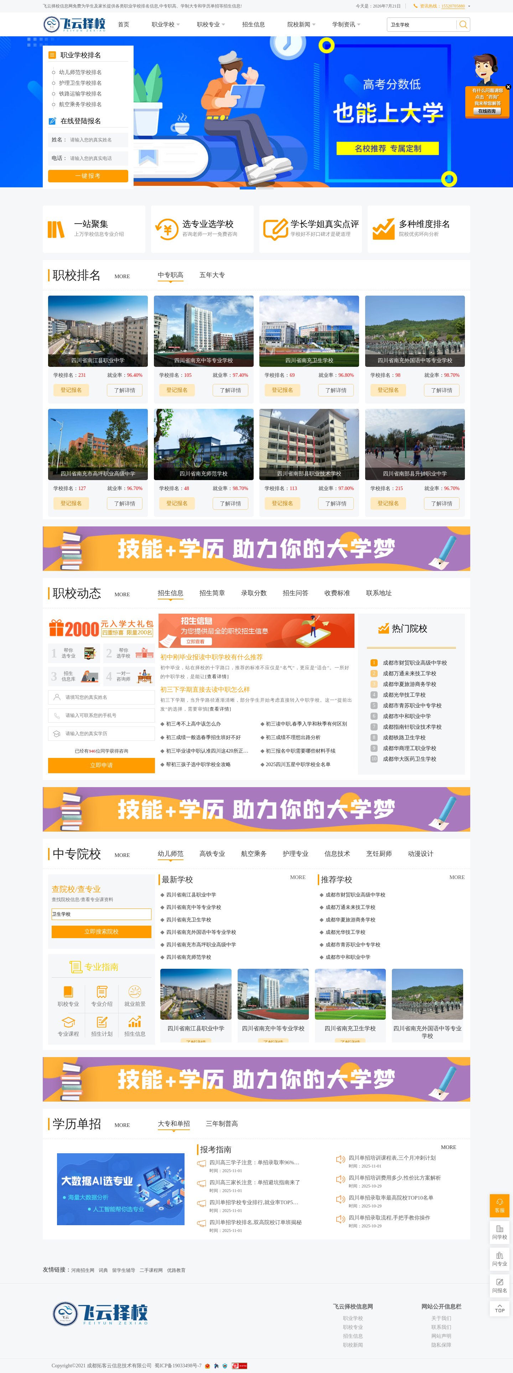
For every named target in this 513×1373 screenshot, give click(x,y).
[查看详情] (217, 676)
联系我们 (441, 1327)
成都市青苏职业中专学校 (412, 705)
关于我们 (441, 1318)
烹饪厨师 (379, 853)
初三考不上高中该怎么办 (193, 724)
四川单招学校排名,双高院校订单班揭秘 (255, 1222)
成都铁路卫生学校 (404, 737)
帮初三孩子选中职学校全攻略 (198, 764)
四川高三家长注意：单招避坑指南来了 (254, 1182)
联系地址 (379, 593)
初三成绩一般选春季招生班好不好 (203, 737)
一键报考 (88, 176)
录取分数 (254, 593)
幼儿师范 (170, 853)
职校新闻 (353, 1345)
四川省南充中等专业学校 (193, 907)
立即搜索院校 (101, 932)
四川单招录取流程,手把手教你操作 (389, 1218)
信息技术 (337, 853)
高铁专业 (212, 853)
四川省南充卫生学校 (188, 919)
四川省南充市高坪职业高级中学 (201, 944)
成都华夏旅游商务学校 (409, 684)
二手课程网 (151, 1270)
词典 (103, 1270)
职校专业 (208, 24)
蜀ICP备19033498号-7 (178, 1365)
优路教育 (176, 1270)
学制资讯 (343, 24)
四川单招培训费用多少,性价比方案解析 (395, 1178)
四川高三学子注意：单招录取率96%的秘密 (255, 1162)
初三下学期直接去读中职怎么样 (205, 689)
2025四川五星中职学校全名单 (298, 764)
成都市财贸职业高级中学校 (415, 663)
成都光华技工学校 (404, 695)
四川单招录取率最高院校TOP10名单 (391, 1198)
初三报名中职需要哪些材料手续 (300, 751)
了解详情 (124, 390)
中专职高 (170, 275)
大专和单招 (174, 1123)
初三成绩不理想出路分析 (293, 737)
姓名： (60, 139)
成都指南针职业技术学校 (412, 727)
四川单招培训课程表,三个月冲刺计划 (392, 1158)
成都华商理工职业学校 (409, 748)
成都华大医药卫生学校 (409, 759)
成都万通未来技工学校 (409, 673)
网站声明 (441, 1336)
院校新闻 (298, 24)
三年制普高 (222, 1123)
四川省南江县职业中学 (191, 895)
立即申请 (101, 765)
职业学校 (163, 24)
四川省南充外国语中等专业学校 (201, 932)
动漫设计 (421, 853)
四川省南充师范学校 (188, 957)
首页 (123, 24)
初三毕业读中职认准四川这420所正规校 (209, 751)
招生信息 (253, 24)
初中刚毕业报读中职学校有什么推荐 (211, 657)
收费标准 (337, 593)
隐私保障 (441, 1345)
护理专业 (296, 853)
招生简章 (212, 593)
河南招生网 (82, 1270)
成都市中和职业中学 (407, 716)
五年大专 (212, 275)
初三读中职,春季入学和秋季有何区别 (306, 724)
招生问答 (296, 593)
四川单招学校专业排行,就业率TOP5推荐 (255, 1202)
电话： (60, 158)
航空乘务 (254, 853)
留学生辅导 (123, 1270)
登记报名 (71, 390)
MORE (122, 276)
